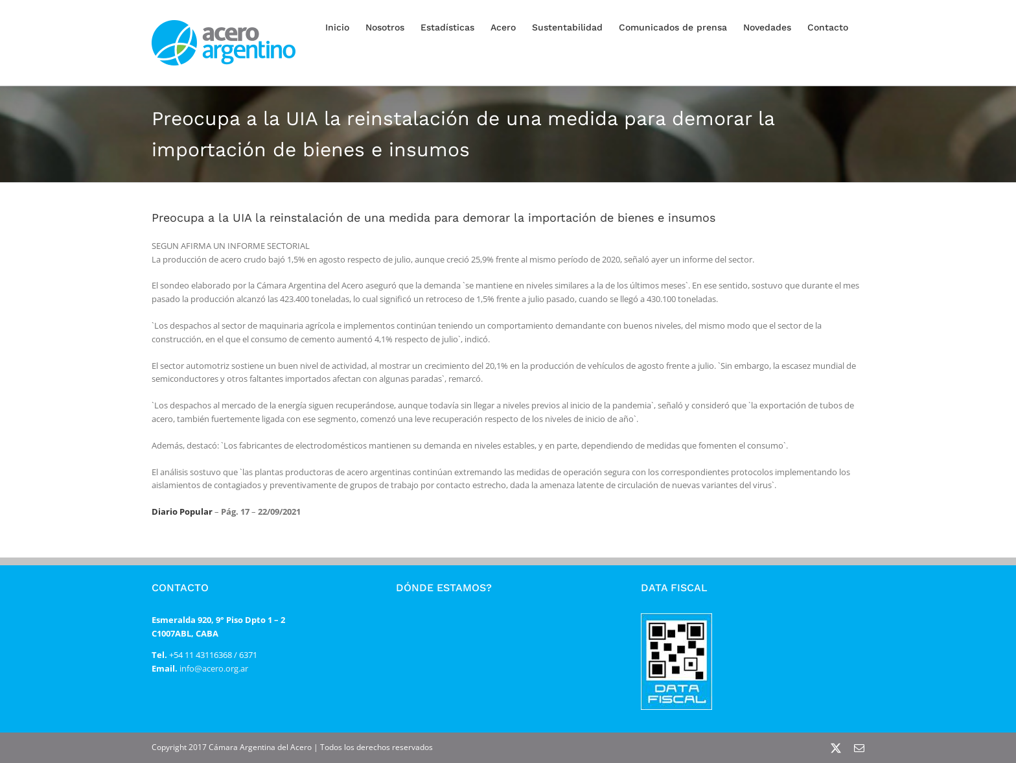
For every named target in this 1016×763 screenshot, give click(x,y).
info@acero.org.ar (213, 668)
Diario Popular (182, 511)
